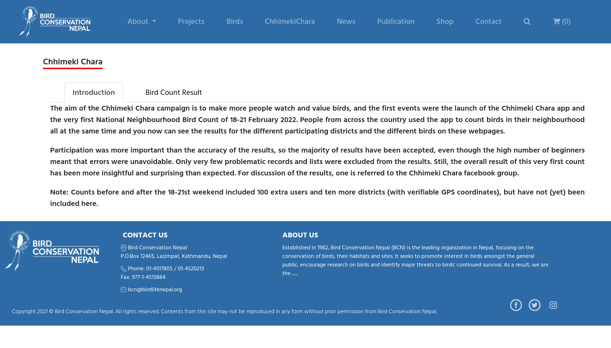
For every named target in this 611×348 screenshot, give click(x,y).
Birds (234, 21)
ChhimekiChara (290, 21)
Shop (445, 21)
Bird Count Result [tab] (174, 92)
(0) (562, 21)
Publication (396, 21)
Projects (191, 21)
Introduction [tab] (94, 92)
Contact (488, 21)
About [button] (138, 21)
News (346, 21)
